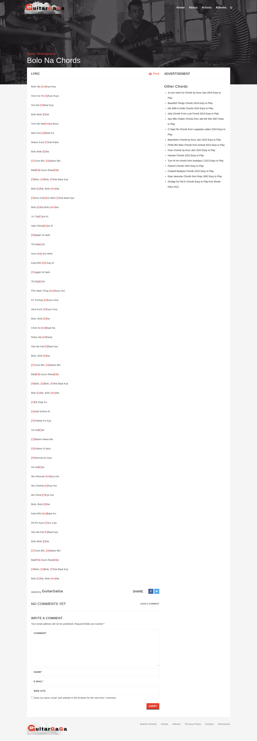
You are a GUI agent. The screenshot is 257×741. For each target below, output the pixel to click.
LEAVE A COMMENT (149, 604)
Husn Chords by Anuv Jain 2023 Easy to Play (191, 150)
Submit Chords (148, 724)
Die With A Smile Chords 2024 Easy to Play (190, 108)
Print (154, 73)
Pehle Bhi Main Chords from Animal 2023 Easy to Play (196, 145)
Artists (207, 7)
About (193, 7)
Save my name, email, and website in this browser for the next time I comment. (75, 697)
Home (181, 7)
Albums (221, 7)
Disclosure (224, 724)
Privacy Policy (193, 724)
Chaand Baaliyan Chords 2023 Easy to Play (191, 171)
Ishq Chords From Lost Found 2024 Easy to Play (193, 113)
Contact (209, 724)
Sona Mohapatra (41, 54)
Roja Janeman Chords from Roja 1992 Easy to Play (195, 176)
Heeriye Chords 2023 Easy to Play (186, 155)
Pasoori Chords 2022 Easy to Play (186, 166)
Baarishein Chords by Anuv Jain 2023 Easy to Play (194, 139)
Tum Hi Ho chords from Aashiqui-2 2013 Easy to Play (195, 160)
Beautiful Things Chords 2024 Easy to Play (190, 103)
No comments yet (48, 604)
